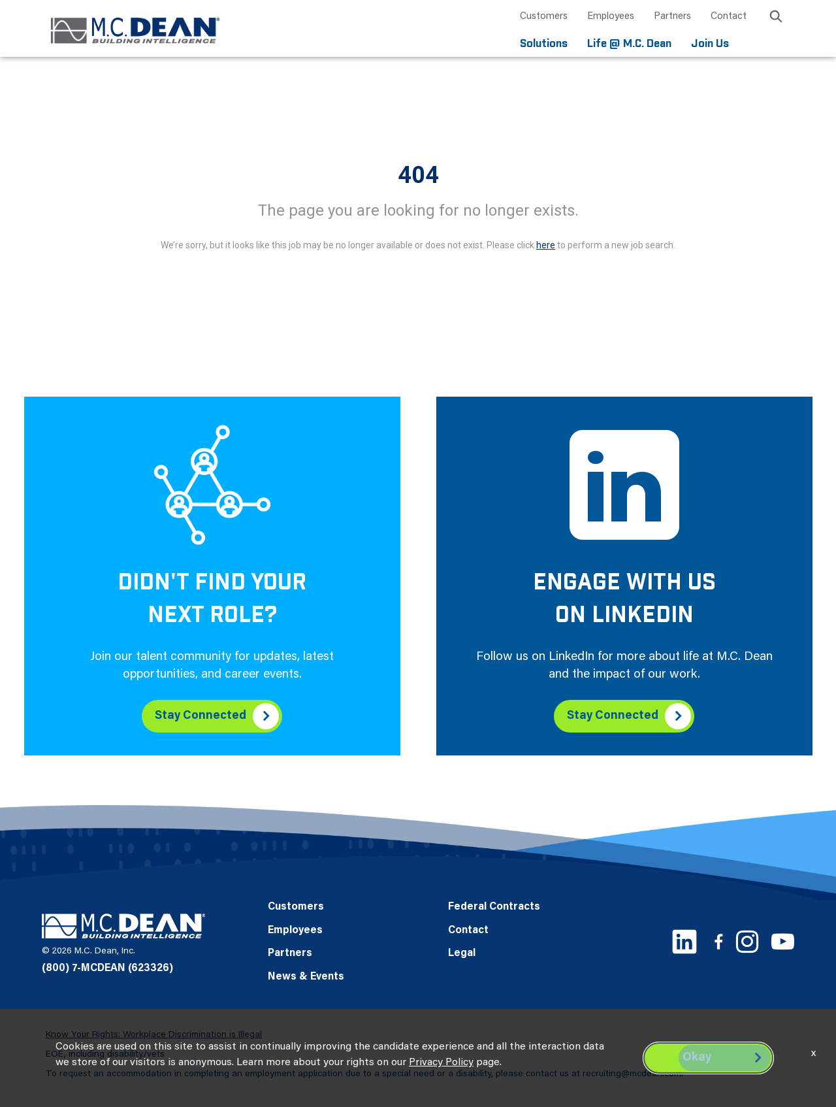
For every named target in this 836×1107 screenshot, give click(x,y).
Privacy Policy (441, 1062)
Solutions (544, 44)
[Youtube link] (782, 941)
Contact (729, 17)
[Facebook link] (718, 941)
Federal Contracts (494, 907)
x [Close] (813, 1053)
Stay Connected (200, 716)
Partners (672, 17)
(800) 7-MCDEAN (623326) (107, 968)
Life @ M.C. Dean (629, 44)
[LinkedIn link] (684, 941)
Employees (610, 17)
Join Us (710, 44)
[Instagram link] (747, 942)
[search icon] (776, 19)
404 (418, 175)
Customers (544, 17)
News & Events (306, 977)
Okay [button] (697, 1058)
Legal (461, 953)
